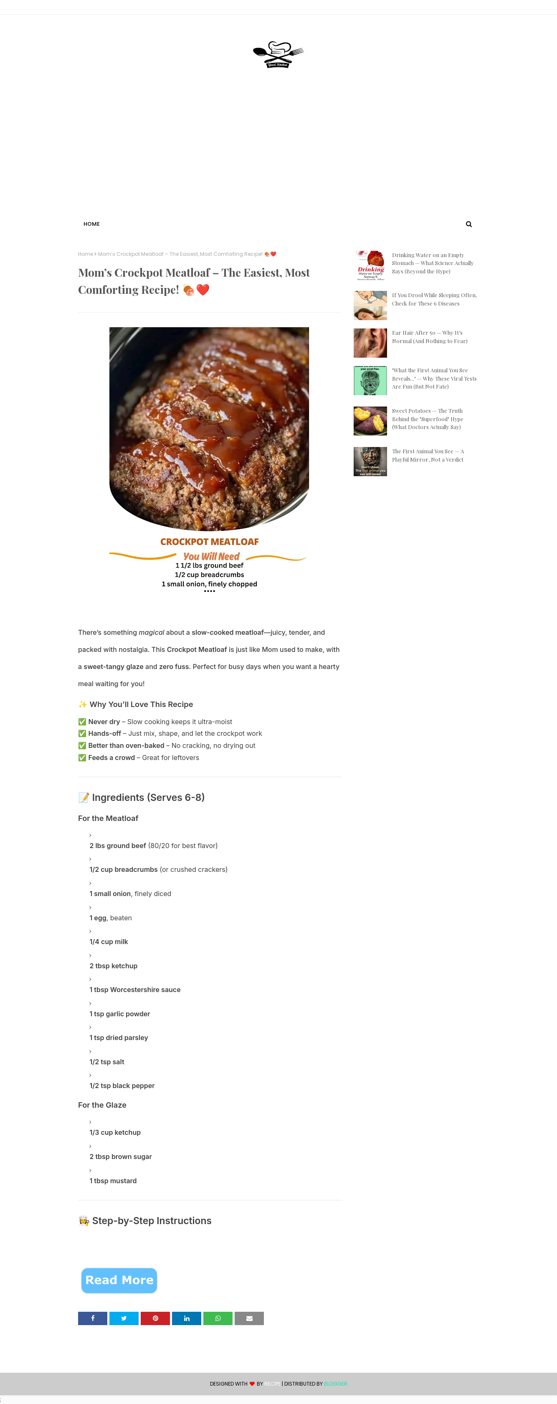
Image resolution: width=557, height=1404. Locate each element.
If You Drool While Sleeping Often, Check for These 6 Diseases (434, 299)
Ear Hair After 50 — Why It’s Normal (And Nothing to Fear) (430, 336)
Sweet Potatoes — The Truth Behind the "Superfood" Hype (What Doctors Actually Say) (427, 418)
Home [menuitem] (92, 224)
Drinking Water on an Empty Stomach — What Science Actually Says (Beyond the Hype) (433, 263)
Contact (91, 8)
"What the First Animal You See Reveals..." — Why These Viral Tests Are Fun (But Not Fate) (434, 378)
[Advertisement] (278, 155)
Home (85, 254)
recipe (272, 1383)
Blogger (335, 1383)
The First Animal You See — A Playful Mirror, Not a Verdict (428, 455)
